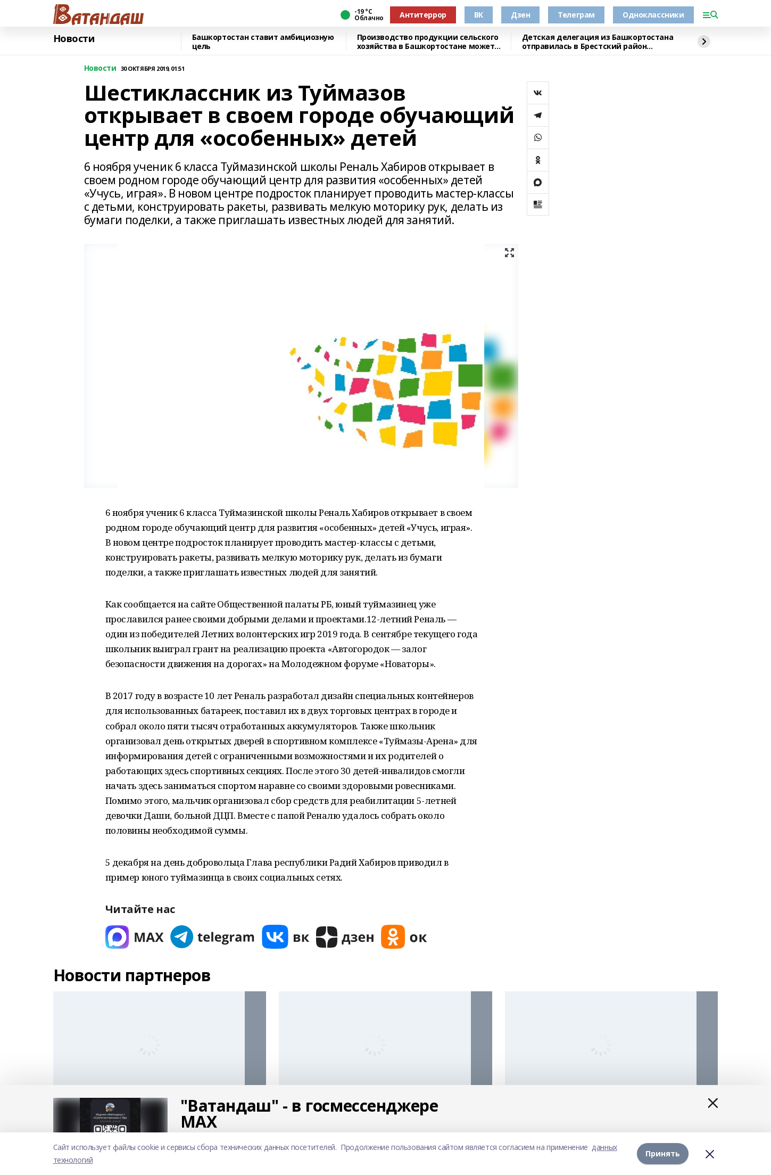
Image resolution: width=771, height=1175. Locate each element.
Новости (74, 39)
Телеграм (576, 15)
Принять (662, 1153)
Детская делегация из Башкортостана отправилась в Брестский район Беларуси (598, 42)
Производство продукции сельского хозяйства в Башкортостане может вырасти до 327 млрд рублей (428, 42)
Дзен (520, 15)
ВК (478, 15)
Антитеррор (423, 15)
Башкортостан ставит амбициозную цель (263, 42)
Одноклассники (653, 15)
